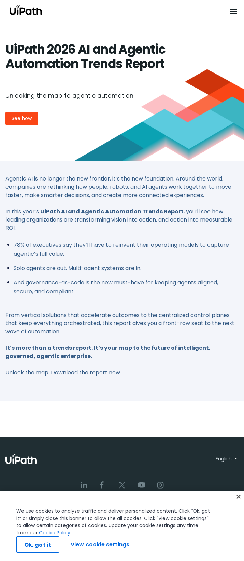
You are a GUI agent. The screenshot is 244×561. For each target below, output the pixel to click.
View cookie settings (100, 544)
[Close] (238, 497)
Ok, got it (38, 545)
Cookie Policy (54, 532)
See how (22, 118)
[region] (122, 526)
